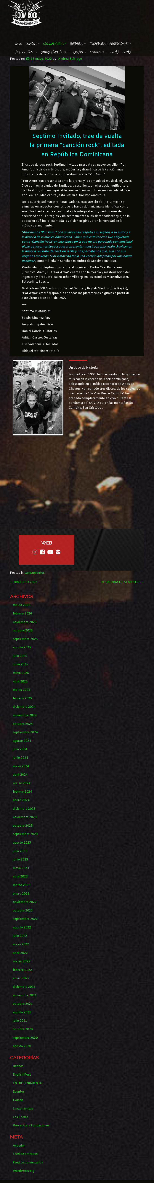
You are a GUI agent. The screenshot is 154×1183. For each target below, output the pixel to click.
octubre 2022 (23, 911)
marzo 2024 (21, 783)
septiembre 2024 (25, 732)
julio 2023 (20, 851)
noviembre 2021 (25, 995)
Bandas (32, 43)
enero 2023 (21, 894)
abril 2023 (20, 877)
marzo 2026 (21, 605)
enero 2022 (21, 978)
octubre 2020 (23, 1029)
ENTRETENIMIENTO (55, 52)
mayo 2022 (21, 944)
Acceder (19, 1146)
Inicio (18, 43)
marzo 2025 (21, 690)
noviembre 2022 (25, 902)
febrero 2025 (22, 698)
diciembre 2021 (24, 987)
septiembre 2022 (25, 919)
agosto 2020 (22, 1046)
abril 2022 (20, 953)
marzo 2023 (21, 885)
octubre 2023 (23, 826)
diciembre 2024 (24, 707)
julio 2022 (20, 936)
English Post (26, 52)
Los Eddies (20, 1117)
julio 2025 (20, 656)
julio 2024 (20, 749)
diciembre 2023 (24, 809)
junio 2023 (20, 860)
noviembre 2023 (25, 817)
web (46, 543)
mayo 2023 (21, 868)
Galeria (79, 52)
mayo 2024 (21, 766)
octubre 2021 (23, 1004)
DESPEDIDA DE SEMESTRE (122, 582)
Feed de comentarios (28, 1163)
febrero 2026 (22, 614)
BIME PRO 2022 (23, 582)
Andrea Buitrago (70, 59)
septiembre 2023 (25, 834)
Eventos (78, 43)
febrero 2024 (22, 792)
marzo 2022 (21, 961)
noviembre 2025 (25, 622)
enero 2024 (21, 800)
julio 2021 (20, 1021)
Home (114, 52)
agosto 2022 (22, 928)
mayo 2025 (21, 673)
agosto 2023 (22, 843)
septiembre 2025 (25, 639)
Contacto (98, 52)
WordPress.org (23, 1171)
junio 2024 (20, 758)
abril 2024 (20, 775)
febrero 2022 (22, 970)
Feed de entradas (25, 1154)
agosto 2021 (22, 1012)
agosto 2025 (22, 647)
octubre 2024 (23, 724)
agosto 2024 (22, 741)
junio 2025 (20, 664)
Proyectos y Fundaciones (110, 43)
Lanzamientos (54, 43)
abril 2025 (20, 682)
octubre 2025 (23, 631)
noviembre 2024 (25, 715)
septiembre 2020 (25, 1038)
